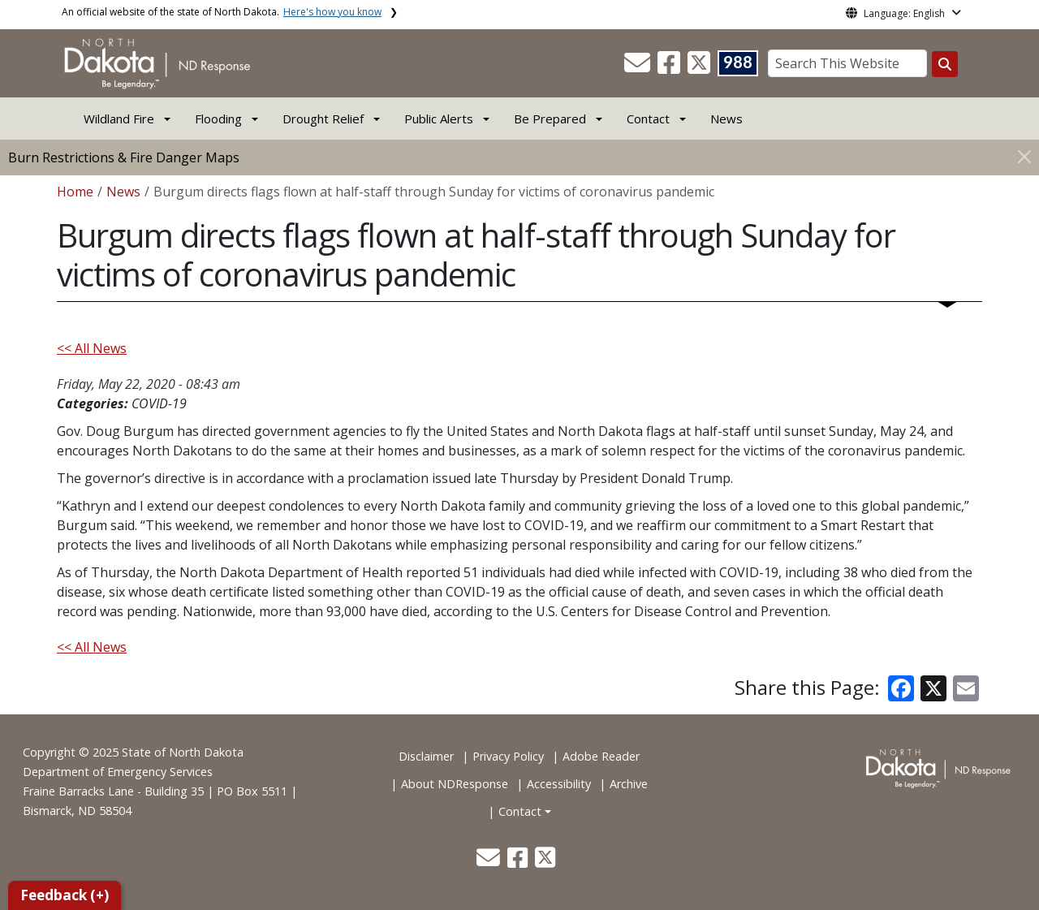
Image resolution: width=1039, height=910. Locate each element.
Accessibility (559, 783)
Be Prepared (550, 118)
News (726, 118)
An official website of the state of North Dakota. (222, 12)
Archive (629, 783)
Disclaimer (426, 756)
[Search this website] (945, 64)
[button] (638, 67)
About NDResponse (454, 783)
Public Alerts (438, 118)
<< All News (92, 348)
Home (75, 192)
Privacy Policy (508, 756)
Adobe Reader (601, 756)
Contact (519, 811)
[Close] (1024, 156)
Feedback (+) (64, 895)
